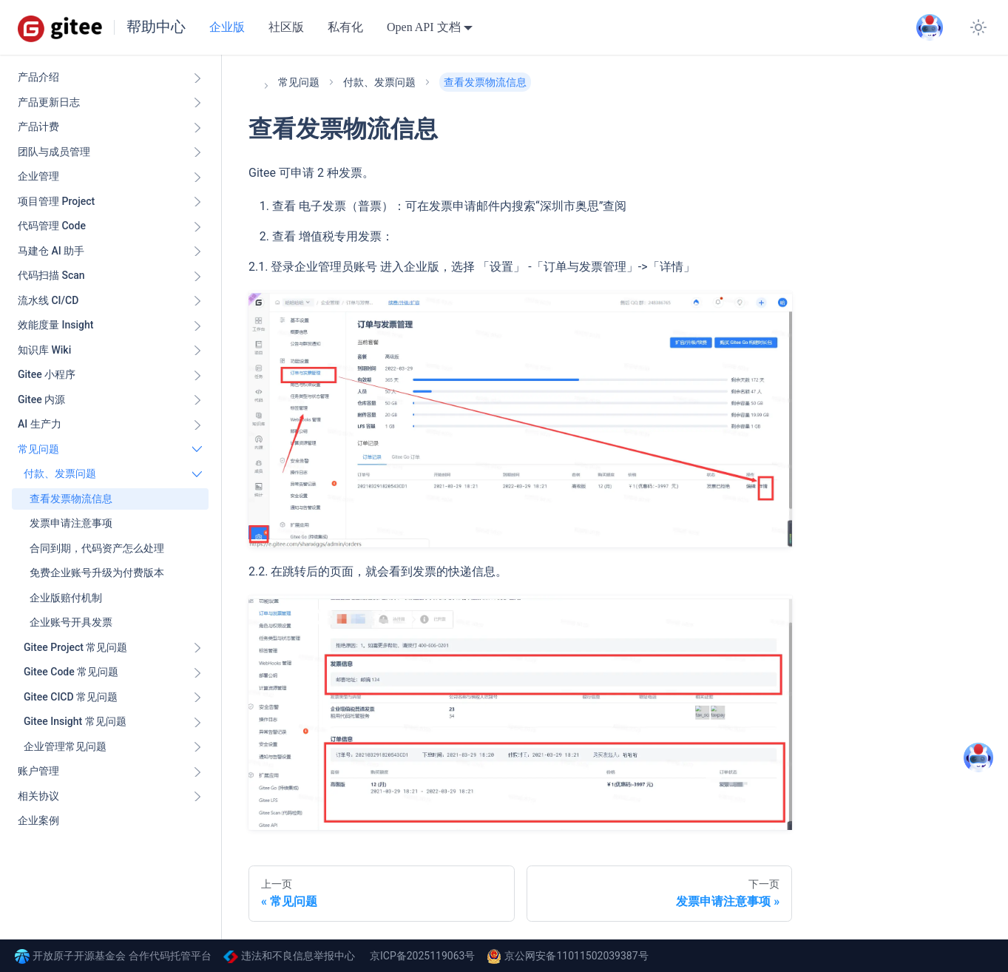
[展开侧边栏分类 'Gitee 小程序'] (197, 375)
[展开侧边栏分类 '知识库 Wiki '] (197, 351)
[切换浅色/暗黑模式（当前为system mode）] (978, 27)
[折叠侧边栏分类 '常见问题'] (197, 450)
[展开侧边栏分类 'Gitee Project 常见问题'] (197, 648)
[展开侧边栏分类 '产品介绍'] (197, 78)
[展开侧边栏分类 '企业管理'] (197, 177)
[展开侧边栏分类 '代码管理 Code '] (197, 226)
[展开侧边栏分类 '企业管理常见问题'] (197, 747)
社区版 (286, 27)
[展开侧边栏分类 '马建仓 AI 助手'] (197, 251)
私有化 (345, 27)
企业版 (227, 27)
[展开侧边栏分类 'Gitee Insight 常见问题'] (197, 722)
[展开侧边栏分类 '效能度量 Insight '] (197, 325)
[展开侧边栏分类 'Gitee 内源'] (197, 400)
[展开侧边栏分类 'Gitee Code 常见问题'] (197, 672)
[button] (113, 474)
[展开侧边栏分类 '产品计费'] (197, 127)
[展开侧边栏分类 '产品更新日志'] (197, 103)
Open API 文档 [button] (424, 27)
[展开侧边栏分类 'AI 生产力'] (197, 425)
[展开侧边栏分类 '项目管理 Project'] (197, 202)
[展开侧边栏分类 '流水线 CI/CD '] (197, 301)
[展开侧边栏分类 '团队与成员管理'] (197, 152)
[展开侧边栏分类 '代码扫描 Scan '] (197, 276)
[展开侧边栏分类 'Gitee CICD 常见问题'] (197, 697)
